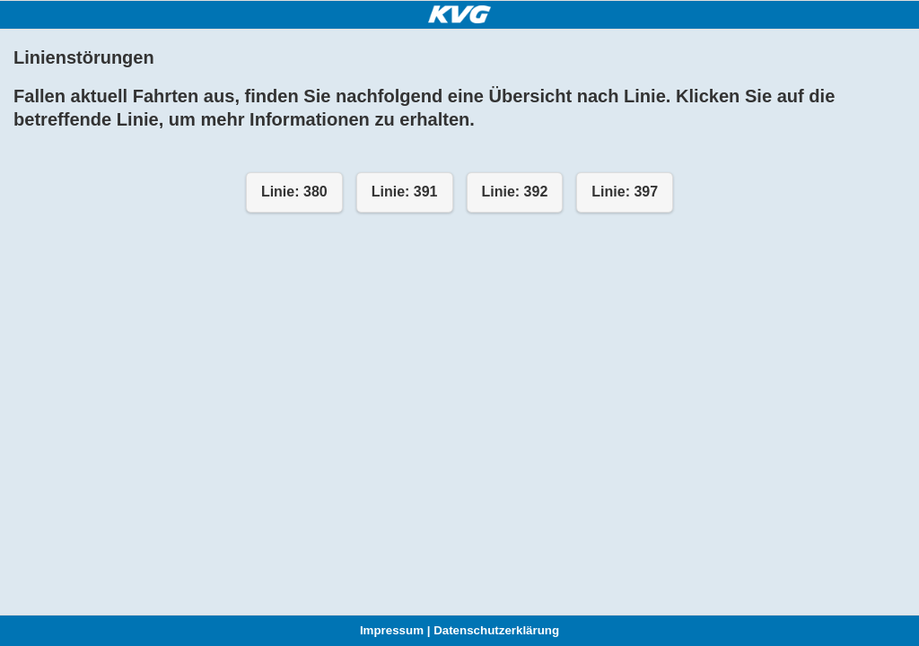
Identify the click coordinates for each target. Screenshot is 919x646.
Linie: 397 (624, 191)
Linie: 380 (294, 191)
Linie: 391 (405, 191)
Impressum (392, 630)
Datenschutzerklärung (496, 630)
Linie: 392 (515, 191)
